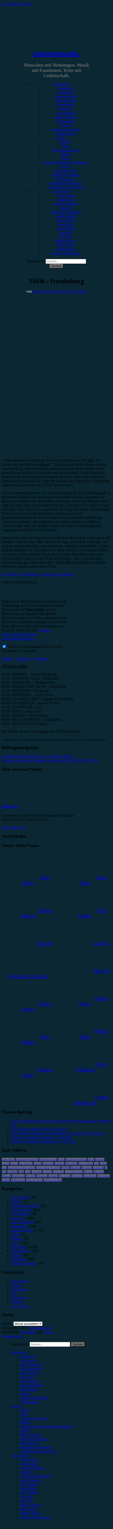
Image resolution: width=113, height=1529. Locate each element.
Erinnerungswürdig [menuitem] (34, 1398)
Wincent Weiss (34, 1180)
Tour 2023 (77, 1176)
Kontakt (17, 1302)
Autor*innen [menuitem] (20, 1455)
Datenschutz (20, 1281)
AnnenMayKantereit (27, 1159)
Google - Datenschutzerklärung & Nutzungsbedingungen (26, 634)
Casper (5, 1163)
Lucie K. (65, 232)
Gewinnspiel (65, 113)
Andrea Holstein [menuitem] (32, 1468)
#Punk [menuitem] (24, 1431)
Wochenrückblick (24, 1263)
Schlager (53, 1176)
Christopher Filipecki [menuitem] (35, 1476)
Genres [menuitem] (16, 1406)
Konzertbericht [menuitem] (31, 1365)
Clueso (14, 1163)
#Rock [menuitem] (25, 1410)
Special (65, 125)
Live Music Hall (74, 1171)
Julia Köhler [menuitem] (29, 1492)
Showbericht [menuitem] (29, 1373)
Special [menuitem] (25, 1394)
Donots (38, 1163)
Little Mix (58, 1171)
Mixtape (17, 1239)
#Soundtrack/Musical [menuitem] (35, 1447)
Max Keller (65, 245)
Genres (61, 138)
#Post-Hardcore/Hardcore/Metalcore (66, 160)
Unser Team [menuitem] (29, 1459)
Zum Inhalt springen (17, 4)
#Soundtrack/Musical (65, 183)
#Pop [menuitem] (24, 1414)
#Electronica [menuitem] (29, 1443)
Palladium (41, 1176)
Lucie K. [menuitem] (26, 1497)
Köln (21, 1171)
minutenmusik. (56, 53)
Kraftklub (12, 1171)
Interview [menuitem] (27, 1377)
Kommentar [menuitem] (28, 1389)
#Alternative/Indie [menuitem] (33, 1418)
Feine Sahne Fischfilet (48, 1167)
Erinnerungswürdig (66, 129)
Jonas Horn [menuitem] (28, 1488)
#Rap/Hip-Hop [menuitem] (31, 1435)
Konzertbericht (66, 96)
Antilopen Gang (48, 1159)
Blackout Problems (76, 1159)
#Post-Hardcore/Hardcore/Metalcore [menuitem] (47, 1426)
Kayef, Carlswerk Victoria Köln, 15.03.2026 (43, 1141)
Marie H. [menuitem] (26, 1501)
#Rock (66, 142)
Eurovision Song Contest (21, 1167)
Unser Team (65, 195)
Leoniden (37, 1171)
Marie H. (65, 237)
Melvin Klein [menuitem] (30, 1513)
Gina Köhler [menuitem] (29, 1484)
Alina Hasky (65, 199)
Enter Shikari (85, 1163)
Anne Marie (8, 1159)
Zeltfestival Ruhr (52, 1180)
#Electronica (65, 179)
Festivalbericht (65, 101)
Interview (66, 109)
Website (7, 659)
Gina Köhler (66, 220)
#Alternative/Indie (65, 150)
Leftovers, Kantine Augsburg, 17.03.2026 (41, 1137)
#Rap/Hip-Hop (65, 171)
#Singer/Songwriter (65, 175)
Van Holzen (89, 1176)
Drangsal (59, 1163)
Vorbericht (65, 92)
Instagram (40, 659)
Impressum (19, 1289)
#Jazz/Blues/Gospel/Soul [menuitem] (38, 1451)
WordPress (28, 1332)
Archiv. (7, 1323)
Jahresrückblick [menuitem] (31, 1385)
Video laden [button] (28, 651)
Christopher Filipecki (65, 212)
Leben (15, 1234)
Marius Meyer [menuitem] (30, 1505)
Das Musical (26, 1163)
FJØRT (65, 1167)
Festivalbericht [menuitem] (31, 1369)
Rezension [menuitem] (27, 1356)
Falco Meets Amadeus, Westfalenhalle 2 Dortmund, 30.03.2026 (57, 1133)
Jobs (14, 1293)
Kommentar (65, 121)
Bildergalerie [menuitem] (29, 1402)
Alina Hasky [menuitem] (29, 1464)
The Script (64, 1176)
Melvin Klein (66, 249)
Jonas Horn (65, 224)
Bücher (16, 1201)
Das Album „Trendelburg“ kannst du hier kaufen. (38, 574)
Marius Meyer (65, 241)
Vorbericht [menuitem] (27, 1361)
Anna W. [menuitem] (26, 1472)
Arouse (48, 1332)
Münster (6, 1176)
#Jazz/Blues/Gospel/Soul (65, 187)
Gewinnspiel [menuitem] (29, 1381)
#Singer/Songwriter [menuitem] (34, 1439)
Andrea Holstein (66, 204)
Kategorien (61, 84)
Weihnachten (18, 1180)
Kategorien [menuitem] (19, 1352)
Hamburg (75, 1167)
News (15, 1243)
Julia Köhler (66, 228)
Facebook (23, 659)
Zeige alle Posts (13, 827)
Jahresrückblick (65, 117)
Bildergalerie (65, 134)
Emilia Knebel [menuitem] (30, 1480)
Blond (90, 1159)
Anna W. (65, 208)
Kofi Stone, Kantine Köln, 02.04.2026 (39, 1129)
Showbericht (65, 105)
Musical (88, 1171)
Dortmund (48, 1163)
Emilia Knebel (65, 216)
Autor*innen (61, 191)
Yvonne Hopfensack (65, 253)
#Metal (65, 154)
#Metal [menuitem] (25, 1422)
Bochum (99, 1159)
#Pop (65, 146)
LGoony (47, 1171)
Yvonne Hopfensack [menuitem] (35, 1517)
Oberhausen (18, 1176)
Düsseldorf (71, 1163)
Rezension (65, 88)
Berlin (61, 1159)
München (99, 1171)
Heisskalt (86, 1167)
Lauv (28, 1171)
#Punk (65, 167)
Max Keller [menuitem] (28, 1509)
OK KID (30, 1176)
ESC (96, 1163)
